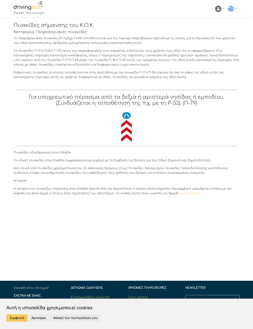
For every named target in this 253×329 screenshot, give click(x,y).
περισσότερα (190, 193)
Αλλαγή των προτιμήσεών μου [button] (75, 318)
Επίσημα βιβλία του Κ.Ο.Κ (90, 297)
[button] (219, 9)
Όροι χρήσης (138, 297)
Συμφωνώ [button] (17, 318)
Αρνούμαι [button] (39, 318)
